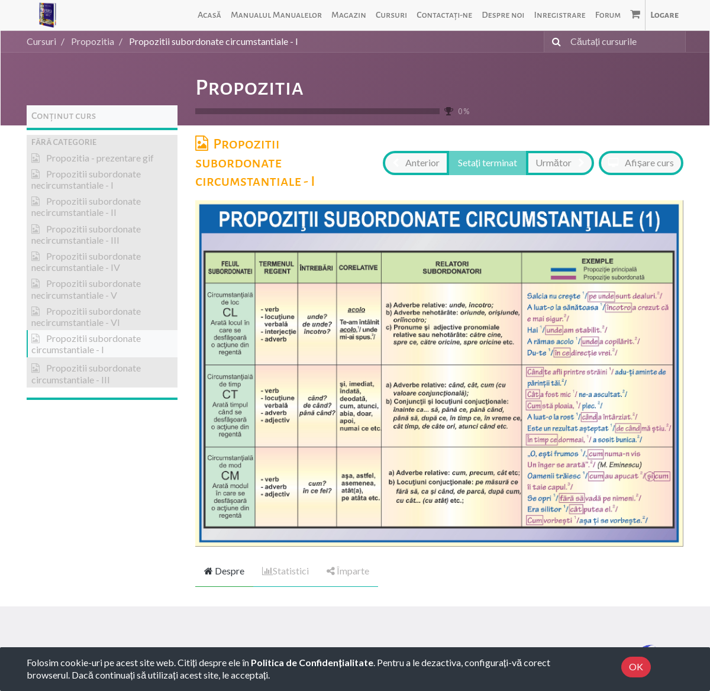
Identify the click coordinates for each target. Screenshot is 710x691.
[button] (102, 142)
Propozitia (249, 87)
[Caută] (554, 41)
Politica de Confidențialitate (312, 662)
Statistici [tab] (285, 570)
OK (636, 666)
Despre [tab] (224, 570)
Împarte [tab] (348, 570)
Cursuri (41, 41)
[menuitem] (209, 15)
